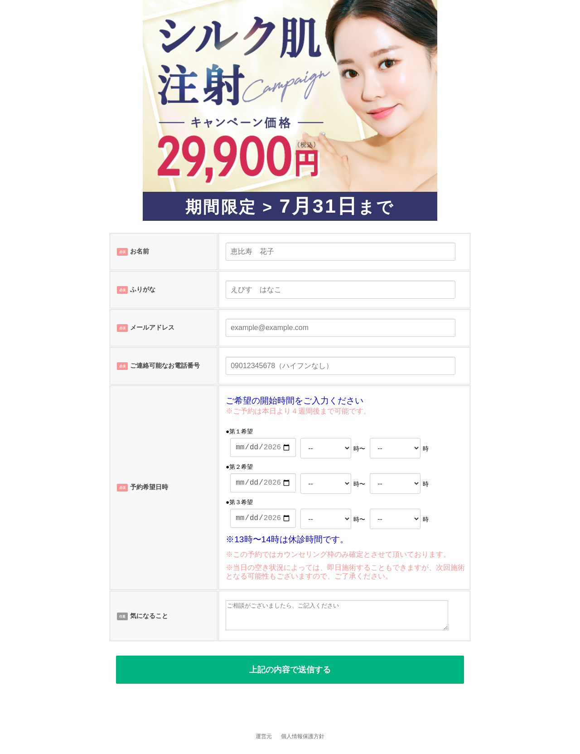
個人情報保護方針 (302, 736)
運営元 (264, 736)
